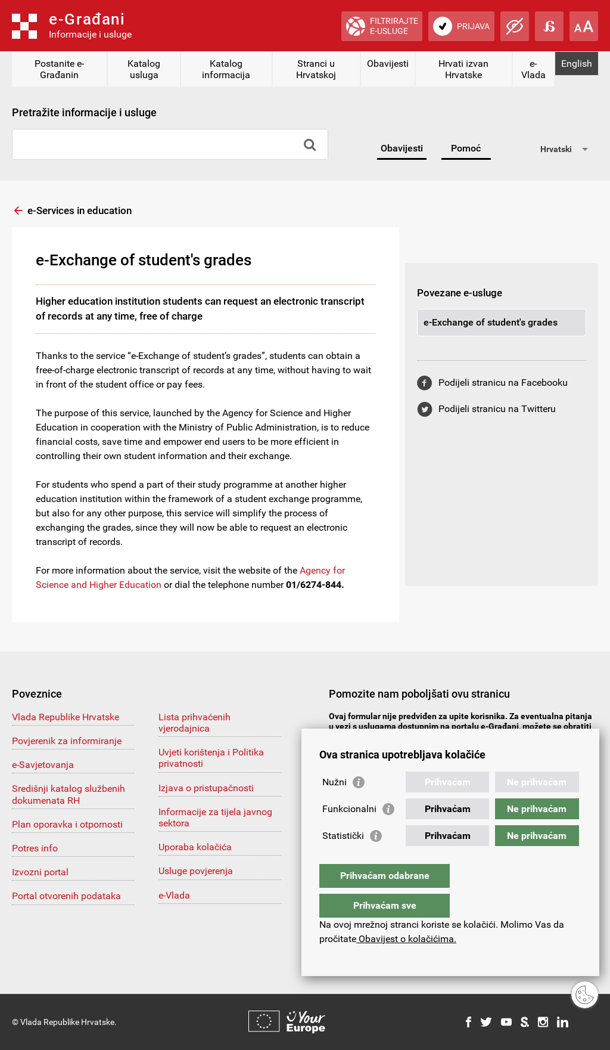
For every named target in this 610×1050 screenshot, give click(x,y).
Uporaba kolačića (195, 847)
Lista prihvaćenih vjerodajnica (194, 722)
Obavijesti (388, 63)
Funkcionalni (349, 832)
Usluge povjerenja (195, 870)
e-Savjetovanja (43, 764)
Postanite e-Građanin (59, 69)
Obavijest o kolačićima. (406, 938)
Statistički (343, 859)
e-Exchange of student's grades (491, 322)
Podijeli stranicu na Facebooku (503, 382)
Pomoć (466, 148)
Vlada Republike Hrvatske (65, 717)
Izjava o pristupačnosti (206, 788)
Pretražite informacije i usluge (84, 112)
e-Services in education (79, 210)
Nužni (334, 805)
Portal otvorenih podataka (66, 896)
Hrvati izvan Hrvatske (463, 69)
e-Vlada (533, 69)
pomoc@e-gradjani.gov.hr (392, 736)
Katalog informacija (226, 69)
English (576, 63)
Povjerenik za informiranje (67, 741)
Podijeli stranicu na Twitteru (497, 408)
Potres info (35, 848)
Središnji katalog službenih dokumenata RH (68, 794)
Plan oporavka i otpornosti (67, 824)
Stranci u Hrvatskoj (316, 69)
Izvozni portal (40, 872)
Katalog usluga (143, 69)
